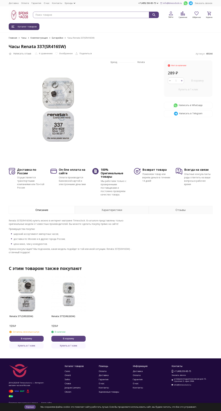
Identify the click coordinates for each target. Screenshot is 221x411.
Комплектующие (39, 37)
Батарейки (57, 37)
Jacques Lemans (73, 387)
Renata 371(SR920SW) (21, 316)
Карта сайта (46, 402)
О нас (46, 3)
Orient (68, 375)
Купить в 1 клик (188, 89)
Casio (67, 371)
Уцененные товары (109, 391)
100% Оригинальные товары (112, 173)
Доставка (14, 3)
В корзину (197, 80)
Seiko (67, 379)
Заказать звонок (203, 3)
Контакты (57, 3)
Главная (13, 37)
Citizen (68, 391)
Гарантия (36, 3)
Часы (23, 37)
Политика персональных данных (23, 402)
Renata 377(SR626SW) (63, 316)
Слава (68, 383)
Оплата (25, 3)
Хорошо (30, 406)
